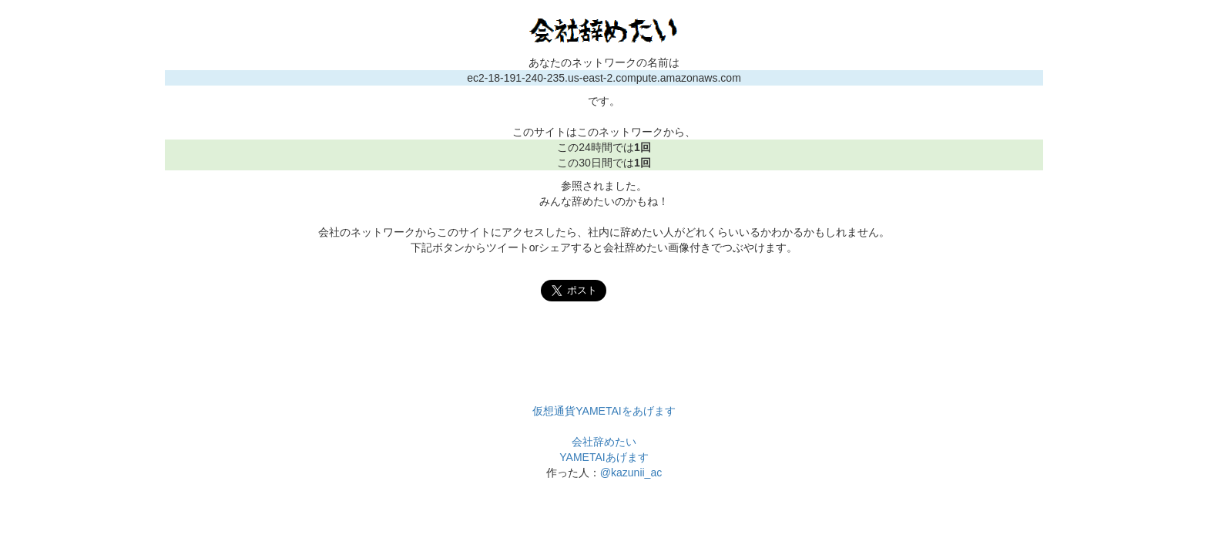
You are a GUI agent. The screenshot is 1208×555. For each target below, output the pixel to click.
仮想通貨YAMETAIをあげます (603, 411)
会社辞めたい (604, 442)
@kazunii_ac (631, 472)
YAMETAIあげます (603, 457)
